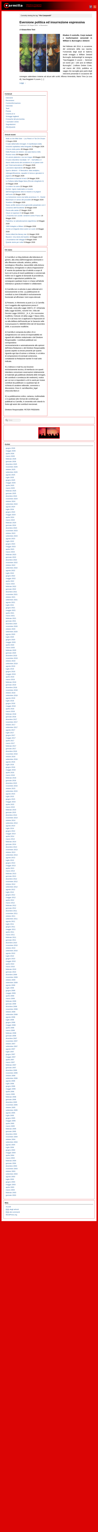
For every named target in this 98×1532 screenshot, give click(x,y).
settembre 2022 (11, 879)
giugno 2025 (10, 791)
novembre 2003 (11, 1479)
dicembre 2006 (11, 1381)
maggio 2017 (11, 1049)
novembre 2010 (11, 1256)
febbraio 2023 (11, 865)
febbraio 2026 (11, 770)
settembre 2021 (11, 911)
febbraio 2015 (11, 1121)
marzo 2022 (10, 895)
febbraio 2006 (11, 1408)
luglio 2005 (10, 1426)
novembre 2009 (11, 1288)
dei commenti (13, 1523)
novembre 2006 (11, 1384)
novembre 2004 (11, 1448)
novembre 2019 (11, 969)
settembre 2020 (11, 942)
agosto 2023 (10, 849)
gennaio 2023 (11, 868)
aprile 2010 (10, 1275)
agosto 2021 (10, 913)
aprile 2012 (10, 1211)
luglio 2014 (10, 1139)
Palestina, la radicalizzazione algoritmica (12, 266)
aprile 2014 (10, 1147)
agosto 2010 (10, 1264)
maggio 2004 (11, 1464)
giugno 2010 (10, 1269)
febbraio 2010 (11, 1280)
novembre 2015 (11, 1097)
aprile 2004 (10, 1466)
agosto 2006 (10, 1392)
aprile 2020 (10, 956)
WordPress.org (11, 1526)
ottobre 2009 (10, 1291)
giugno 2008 (10, 1333)
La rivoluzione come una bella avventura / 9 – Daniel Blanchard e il (13, 210)
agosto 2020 (10, 945)
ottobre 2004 (10, 1450)
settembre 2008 (11, 1325)
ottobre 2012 (10, 1195)
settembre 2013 (11, 1166)
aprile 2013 (10, 1179)
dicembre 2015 (11, 1094)
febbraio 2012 (11, 1216)
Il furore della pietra (13, 91)
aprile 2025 (10, 796)
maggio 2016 (11, 1081)
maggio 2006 (11, 1400)
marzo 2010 (10, 1277)
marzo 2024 (10, 831)
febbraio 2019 (11, 993)
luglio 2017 (10, 1043)
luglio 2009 (10, 1299)
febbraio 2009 (11, 1312)
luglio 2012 (10, 1203)
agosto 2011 (10, 1232)
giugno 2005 (10, 1429)
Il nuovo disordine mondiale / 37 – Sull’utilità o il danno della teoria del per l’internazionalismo (13, 125)
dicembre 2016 (11, 1062)
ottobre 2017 (10, 1036)
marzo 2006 (10, 1405)
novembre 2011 (11, 1224)
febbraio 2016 (11, 1089)
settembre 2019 (11, 974)
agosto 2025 (10, 786)
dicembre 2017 (11, 1030)
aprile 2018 (10, 1020)
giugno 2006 (10, 1397)
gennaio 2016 (11, 1091)
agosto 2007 (10, 1360)
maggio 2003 (11, 1495)
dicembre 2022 (11, 871)
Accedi (8, 1518)
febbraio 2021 (11, 929)
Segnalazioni (10, 50)
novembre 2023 (11, 841)
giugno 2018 (10, 1014)
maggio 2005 (11, 1432)
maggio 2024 (11, 826)
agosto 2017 (10, 1041)
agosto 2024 (10, 818)
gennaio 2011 (11, 1251)
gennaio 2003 (11, 1506)
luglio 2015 (10, 1107)
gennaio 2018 (11, 1028)
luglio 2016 (10, 1075)
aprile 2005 (10, 1434)
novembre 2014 (11, 1129)
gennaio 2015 (11, 1123)
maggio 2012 (11, 1208)
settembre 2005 (11, 1421)
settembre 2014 (11, 1134)
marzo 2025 (10, 799)
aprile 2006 (10, 1402)
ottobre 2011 (10, 1227)
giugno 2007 (10, 1365)
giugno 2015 (10, 1110)
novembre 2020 (11, 937)
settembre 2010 (11, 1261)
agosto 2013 (10, 1168)
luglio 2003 (10, 1490)
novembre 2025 (11, 778)
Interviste (9, 29)
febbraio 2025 (11, 802)
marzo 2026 (10, 767)
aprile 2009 (10, 1307)
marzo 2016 (10, 1086)
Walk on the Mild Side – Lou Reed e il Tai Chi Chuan (13, 66)
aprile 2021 (10, 924)
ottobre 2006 (10, 1386)
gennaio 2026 (11, 772)
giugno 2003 (10, 1493)
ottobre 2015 (10, 1099)
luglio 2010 (10, 1267)
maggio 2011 (11, 1240)
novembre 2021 (11, 905)
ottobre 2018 (10, 1004)
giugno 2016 (10, 1078)
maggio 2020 (11, 953)
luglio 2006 (10, 1394)
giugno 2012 (10, 1206)
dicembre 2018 (11, 998)
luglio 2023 (10, 852)
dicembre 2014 (11, 1126)
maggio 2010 (11, 1272)
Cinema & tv (10, 37)
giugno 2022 (10, 887)
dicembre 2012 (11, 1190)
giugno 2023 (10, 855)
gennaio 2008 (11, 1347)
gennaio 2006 (11, 1410)
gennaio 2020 (11, 964)
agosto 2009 (10, 1296)
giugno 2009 (10, 1301)
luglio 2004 (10, 1458)
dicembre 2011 (11, 1222)
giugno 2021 (10, 919)
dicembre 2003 (11, 1477)
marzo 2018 (10, 1022)
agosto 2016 (10, 1073)
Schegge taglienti (12, 39)
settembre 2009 (11, 1293)
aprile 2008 (10, 1339)
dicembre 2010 (11, 1254)
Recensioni (50, 25)
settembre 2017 (11, 1038)
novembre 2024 (11, 810)
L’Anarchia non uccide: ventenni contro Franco (12, 255)
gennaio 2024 (11, 836)
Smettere (9, 221)
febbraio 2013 (11, 1184)
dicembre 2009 (11, 1285)
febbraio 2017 (11, 1057)
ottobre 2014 (10, 1131)
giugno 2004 (10, 1461)
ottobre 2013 (10, 1163)
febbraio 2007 (11, 1376)
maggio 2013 (11, 1176)
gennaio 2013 (11, 1187)
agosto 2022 (10, 881)
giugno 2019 (10, 982)
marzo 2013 (10, 1182)
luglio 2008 (10, 1331)
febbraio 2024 (11, 833)
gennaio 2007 (11, 1378)
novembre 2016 (11, 1065)
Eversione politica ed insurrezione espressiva (58, 22)
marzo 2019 (10, 990)
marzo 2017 (10, 1054)
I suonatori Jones (12, 47)
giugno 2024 (10, 823)
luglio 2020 (10, 948)
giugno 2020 (10, 950)
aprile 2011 (10, 1243)
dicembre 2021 (11, 903)
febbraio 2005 (11, 1440)
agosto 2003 (10, 1487)
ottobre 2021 (10, 908)
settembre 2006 (11, 1389)
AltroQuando (10, 53)
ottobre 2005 (10, 1418)
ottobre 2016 (10, 1067)
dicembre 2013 (11, 1158)
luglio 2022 (10, 884)
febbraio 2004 (11, 1472)
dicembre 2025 (11, 775)
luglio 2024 (10, 820)
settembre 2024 (11, 815)
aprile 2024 (10, 828)
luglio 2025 (10, 788)
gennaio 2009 (11, 1315)
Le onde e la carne (13, 184)
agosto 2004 (10, 1456)
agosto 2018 (10, 1009)
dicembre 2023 (11, 839)
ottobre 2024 (10, 812)
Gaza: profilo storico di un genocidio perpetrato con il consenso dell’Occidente (13, 231)
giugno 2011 (10, 1238)
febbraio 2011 (11, 1248)
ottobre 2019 (10, 972)
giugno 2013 (10, 1174)
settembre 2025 (11, 783)
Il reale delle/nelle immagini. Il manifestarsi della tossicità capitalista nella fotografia (13, 80)
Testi (7, 31)
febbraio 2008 (11, 1344)
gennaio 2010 (11, 1283)
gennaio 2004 (11, 1474)
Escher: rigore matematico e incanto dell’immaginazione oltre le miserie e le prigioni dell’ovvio (14, 194)
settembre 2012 (11, 1198)
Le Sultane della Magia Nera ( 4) (13, 175)
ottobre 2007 (10, 1355)
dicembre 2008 (11, 1317)
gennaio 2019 (11, 996)
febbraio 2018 (11, 1025)
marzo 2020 (10, 958)
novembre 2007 (11, 1352)
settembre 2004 (11, 1453)
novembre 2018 (11, 1001)
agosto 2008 (10, 1328)
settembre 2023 (11, 847)
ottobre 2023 (10, 844)
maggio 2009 (11, 1304)
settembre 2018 (11, 1006)
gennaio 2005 (11, 1442)
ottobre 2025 (10, 780)
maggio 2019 (11, 985)
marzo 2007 (10, 1373)
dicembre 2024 (11, 807)
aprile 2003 (10, 1498)
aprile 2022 (10, 892)
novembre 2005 (11, 1416)
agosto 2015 (10, 1105)
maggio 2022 (11, 889)
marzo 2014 (10, 1150)
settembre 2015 (11, 1102)
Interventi (9, 21)
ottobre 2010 (10, 1259)
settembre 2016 (11, 1070)
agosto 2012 (10, 1200)
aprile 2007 (10, 1370)
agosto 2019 (10, 977)
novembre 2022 (11, 873)
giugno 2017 (10, 1046)
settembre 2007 (11, 1357)
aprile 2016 (10, 1083)
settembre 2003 (11, 1485)
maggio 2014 (11, 1145)
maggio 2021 (11, 921)
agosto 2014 (10, 1137)
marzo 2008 (10, 1341)
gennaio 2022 (11, 900)
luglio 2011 (10, 1235)
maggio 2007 (11, 1368)
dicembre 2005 (11, 1413)
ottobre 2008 (10, 1323)
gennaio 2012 (11, 1219)
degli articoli (12, 1520)
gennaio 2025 (11, 804)
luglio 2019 (10, 980)
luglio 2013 (10, 1171)
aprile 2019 (10, 988)
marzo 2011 (10, 1246)
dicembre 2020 (11, 935)
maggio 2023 (11, 857)
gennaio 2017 (11, 1059)
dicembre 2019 (11, 966)
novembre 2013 (11, 1160)
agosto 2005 (10, 1424)
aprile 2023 (10, 860)
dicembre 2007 (11, 1349)
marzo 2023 (10, 863)
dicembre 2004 (11, 1445)
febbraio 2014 (11, 1152)
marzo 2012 (10, 1214)
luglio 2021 (10, 916)
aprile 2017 (10, 1051)
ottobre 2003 (10, 1482)
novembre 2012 (11, 1192)
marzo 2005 (10, 1437)
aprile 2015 (10, 1115)
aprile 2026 (10, 764)
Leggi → (29, 88)
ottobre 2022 (10, 876)
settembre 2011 (11, 1230)
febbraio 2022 (11, 897)
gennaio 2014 (11, 1155)
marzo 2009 (10, 1309)
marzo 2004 (10, 1469)
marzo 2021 (10, 927)
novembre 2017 (11, 1033)
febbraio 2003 (11, 1503)
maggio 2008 (11, 1336)
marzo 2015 (10, 1118)
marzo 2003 (10, 1501)
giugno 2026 (10, 759)
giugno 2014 (10, 1142)
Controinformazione (13, 26)
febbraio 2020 (11, 961)
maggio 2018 (11, 1017)
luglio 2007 (10, 1363)
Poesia (8, 34)
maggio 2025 (11, 794)
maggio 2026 (11, 762)
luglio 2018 (10, 1012)
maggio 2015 (11, 1113)
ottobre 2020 (10, 940)
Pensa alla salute (12, 242)
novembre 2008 (11, 1320)
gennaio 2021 (11, 932)
